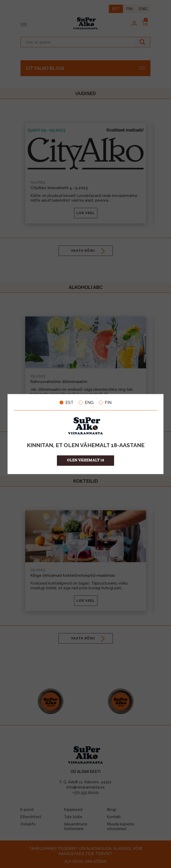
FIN (105, 402)
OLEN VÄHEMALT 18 (85, 460)
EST (67, 402)
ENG (86, 402)
